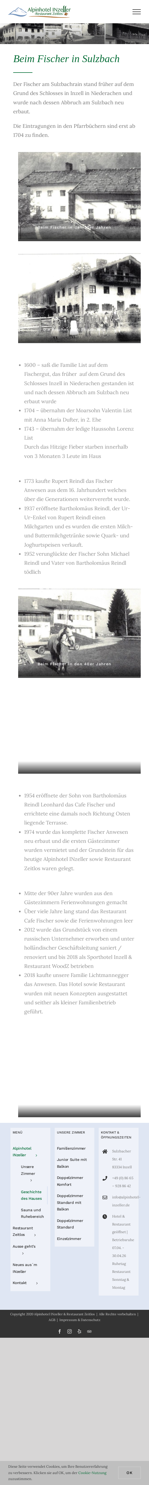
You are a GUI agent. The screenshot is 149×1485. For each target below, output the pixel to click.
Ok (129, 1472)
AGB (52, 1320)
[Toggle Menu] (137, 11)
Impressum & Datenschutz (79, 1320)
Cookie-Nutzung (92, 1472)
